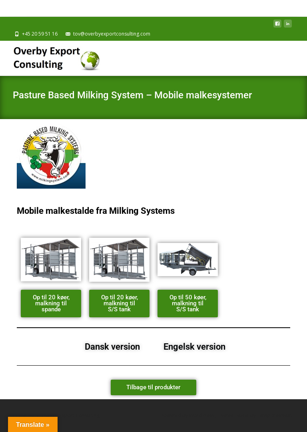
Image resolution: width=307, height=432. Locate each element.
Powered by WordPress (188, 415)
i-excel (242, 415)
